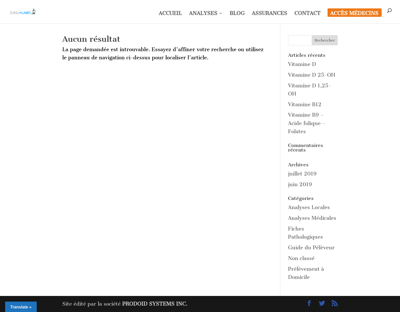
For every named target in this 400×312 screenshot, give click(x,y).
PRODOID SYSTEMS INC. (154, 304)
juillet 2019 (302, 174)
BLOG (237, 13)
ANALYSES (203, 13)
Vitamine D (302, 64)
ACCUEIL (170, 13)
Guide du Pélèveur (311, 248)
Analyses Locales (309, 207)
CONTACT (307, 13)
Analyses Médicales (312, 218)
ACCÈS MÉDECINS (354, 13)
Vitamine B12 (304, 104)
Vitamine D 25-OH (311, 75)
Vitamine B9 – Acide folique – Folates (307, 123)
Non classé (301, 258)
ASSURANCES (269, 13)
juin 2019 (300, 184)
